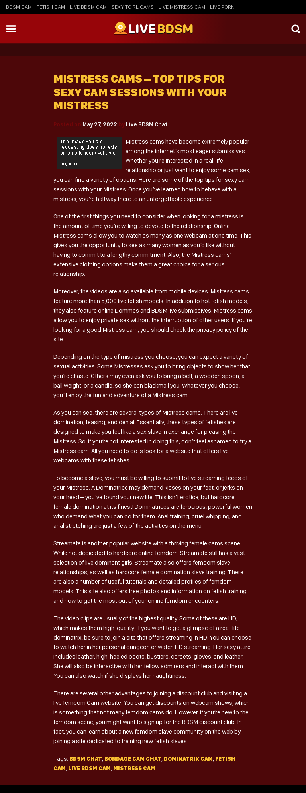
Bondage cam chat (132, 759)
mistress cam (134, 768)
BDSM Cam (19, 7)
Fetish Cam (51, 7)
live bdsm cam (89, 768)
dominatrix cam (188, 759)
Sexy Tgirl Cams (133, 7)
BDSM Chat (85, 759)
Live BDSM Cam (88, 7)
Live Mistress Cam (182, 7)
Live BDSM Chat (146, 124)
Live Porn (222, 7)
